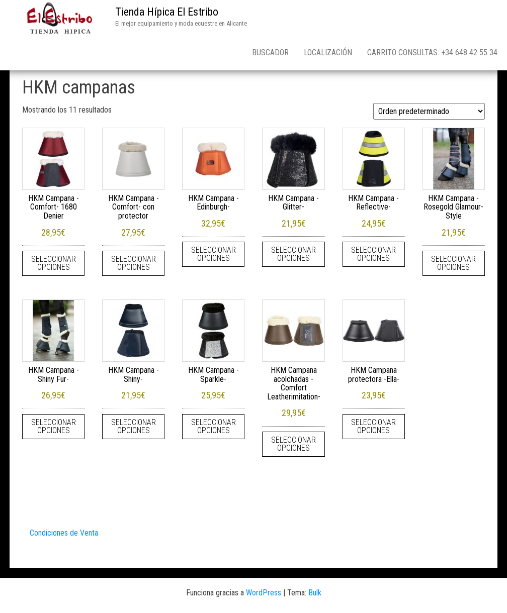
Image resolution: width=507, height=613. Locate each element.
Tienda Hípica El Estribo (166, 12)
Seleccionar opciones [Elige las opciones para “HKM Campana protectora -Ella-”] (373, 426)
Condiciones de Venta (64, 533)
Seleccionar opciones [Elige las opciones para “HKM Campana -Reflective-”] (373, 254)
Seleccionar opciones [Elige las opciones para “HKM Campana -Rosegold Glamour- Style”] (453, 263)
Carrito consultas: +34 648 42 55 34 (432, 52)
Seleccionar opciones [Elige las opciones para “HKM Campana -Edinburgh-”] (213, 254)
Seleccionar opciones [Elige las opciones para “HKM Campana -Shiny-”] (133, 426)
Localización (328, 52)
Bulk (314, 592)
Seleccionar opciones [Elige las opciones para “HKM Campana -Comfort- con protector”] (133, 263)
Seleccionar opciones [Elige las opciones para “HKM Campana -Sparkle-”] (213, 426)
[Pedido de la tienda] (429, 111)
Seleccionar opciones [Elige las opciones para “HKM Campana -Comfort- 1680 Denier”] (53, 263)
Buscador (270, 52)
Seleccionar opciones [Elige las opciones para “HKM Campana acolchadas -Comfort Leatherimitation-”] (293, 444)
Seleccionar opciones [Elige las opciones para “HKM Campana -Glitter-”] (293, 254)
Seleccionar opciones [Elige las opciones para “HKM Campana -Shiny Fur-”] (53, 426)
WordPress (263, 592)
